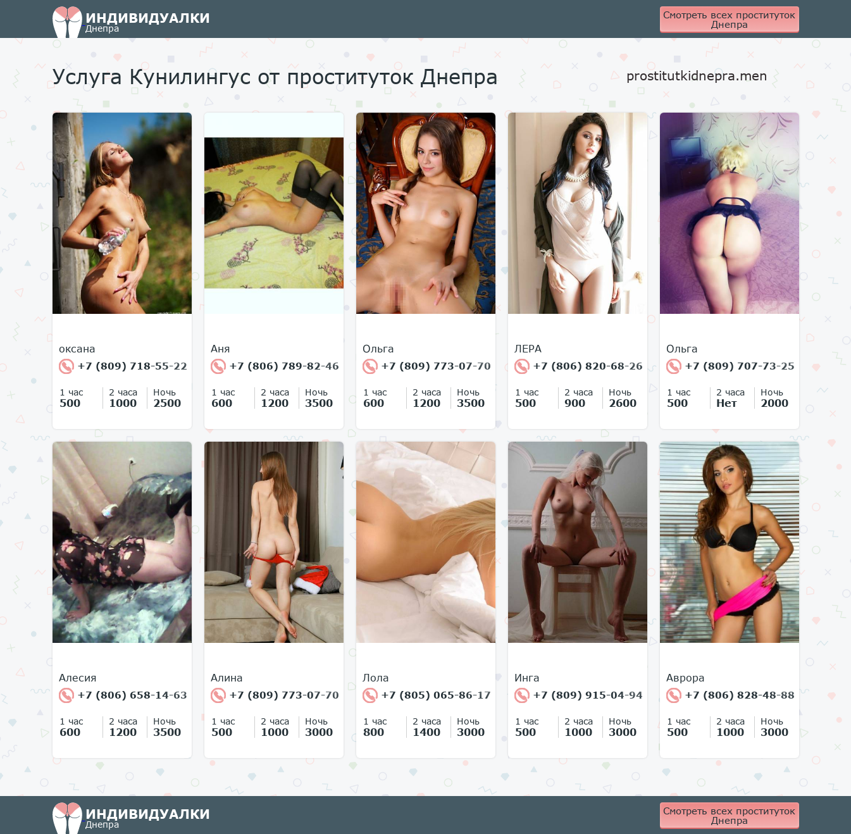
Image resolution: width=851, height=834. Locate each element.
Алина (227, 678)
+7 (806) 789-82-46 (275, 366)
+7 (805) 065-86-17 (427, 695)
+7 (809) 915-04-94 (578, 695)
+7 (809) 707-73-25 (730, 366)
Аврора (685, 678)
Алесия (78, 678)
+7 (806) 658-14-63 (123, 695)
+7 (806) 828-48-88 (730, 695)
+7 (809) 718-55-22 (123, 366)
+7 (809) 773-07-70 (427, 366)
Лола (376, 678)
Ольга (378, 349)
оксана (77, 349)
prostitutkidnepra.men (697, 75)
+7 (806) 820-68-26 (578, 366)
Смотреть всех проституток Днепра (729, 19)
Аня (220, 349)
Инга (527, 678)
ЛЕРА (528, 349)
